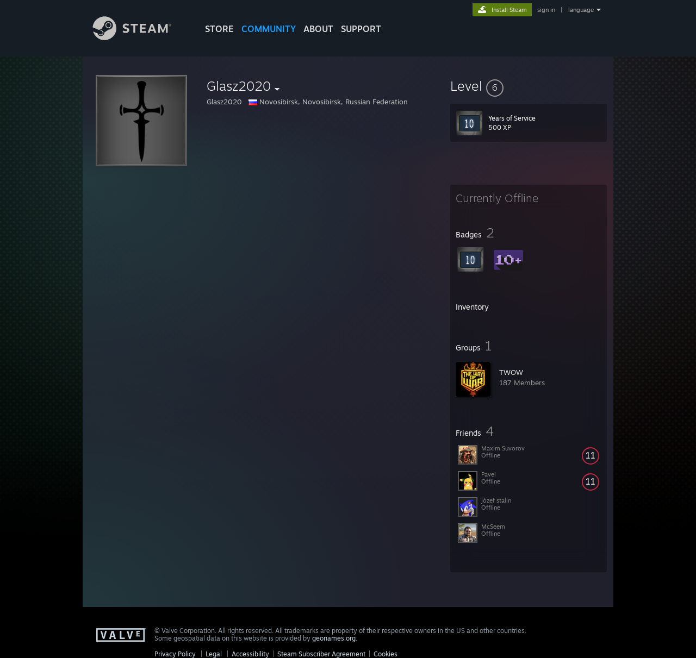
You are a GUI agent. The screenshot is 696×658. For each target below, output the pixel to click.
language (581, 10)
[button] (528, 86)
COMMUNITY (268, 28)
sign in (546, 10)
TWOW (511, 372)
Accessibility (250, 654)
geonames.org (334, 638)
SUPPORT (361, 28)
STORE (219, 28)
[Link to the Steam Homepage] (140, 37)
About (318, 28)
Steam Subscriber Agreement (321, 654)
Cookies (385, 654)
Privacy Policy (175, 654)
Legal (214, 654)
